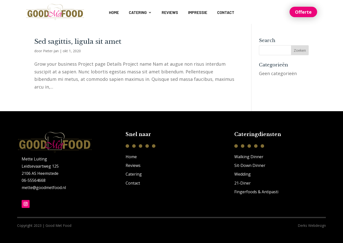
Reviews (170, 13)
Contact (225, 13)
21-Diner (242, 183)
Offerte (303, 12)
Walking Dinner (248, 156)
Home (114, 13)
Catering (138, 13)
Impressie (197, 13)
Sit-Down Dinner (249, 165)
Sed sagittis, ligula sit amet (77, 42)
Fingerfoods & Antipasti (256, 191)
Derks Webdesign (312, 225)
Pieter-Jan (51, 51)
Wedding (242, 174)
